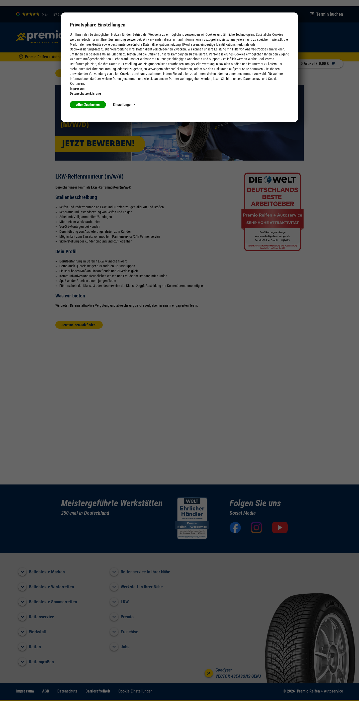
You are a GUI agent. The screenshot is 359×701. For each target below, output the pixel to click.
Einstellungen (124, 105)
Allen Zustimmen (88, 105)
